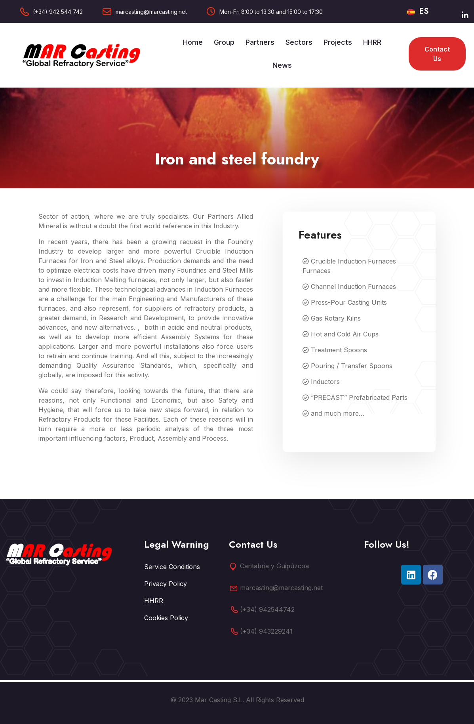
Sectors (299, 42)
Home (193, 42)
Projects (338, 42)
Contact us (437, 54)
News (282, 65)
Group (224, 42)
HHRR (372, 42)
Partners (260, 42)
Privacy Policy (165, 584)
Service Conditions (172, 567)
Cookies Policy (166, 618)
